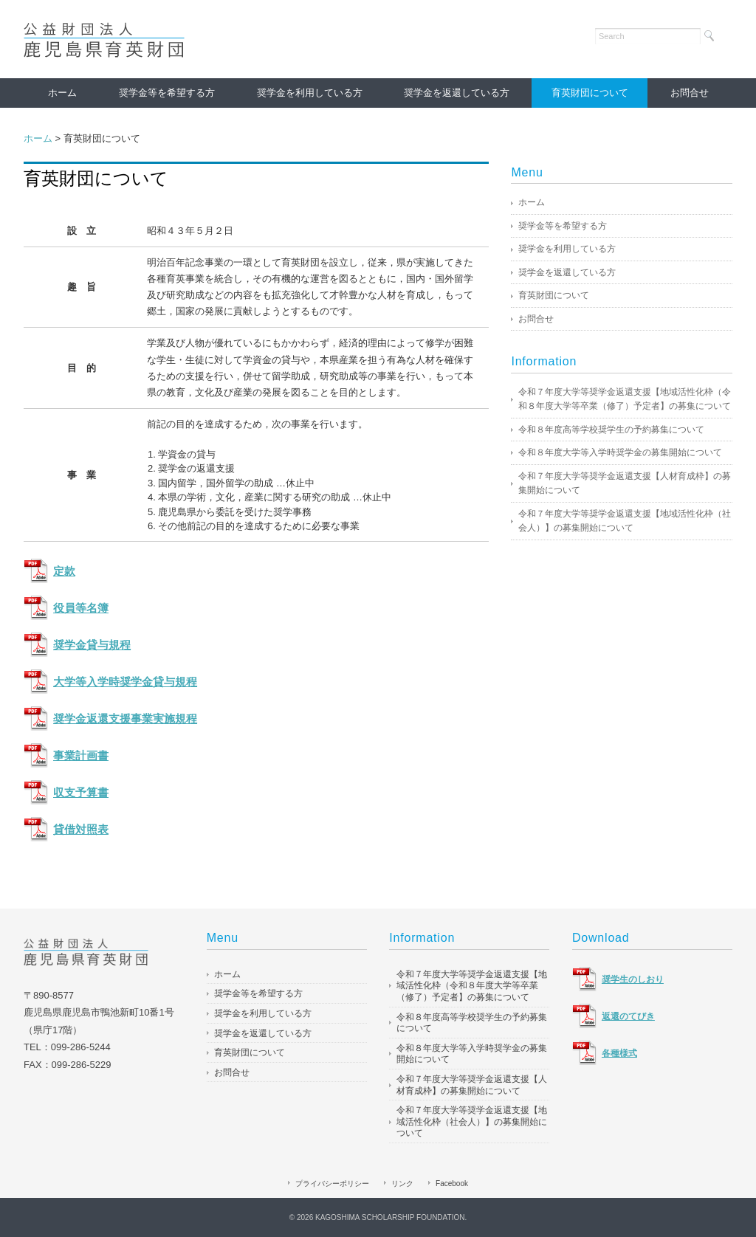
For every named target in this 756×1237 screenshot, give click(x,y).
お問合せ (689, 92)
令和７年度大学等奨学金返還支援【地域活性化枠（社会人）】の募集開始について (624, 521)
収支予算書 (81, 793)
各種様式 (619, 1053)
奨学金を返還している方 (456, 92)
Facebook (452, 1183)
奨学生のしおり (633, 979)
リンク (402, 1183)
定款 (64, 571)
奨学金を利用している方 (309, 92)
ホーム (62, 92)
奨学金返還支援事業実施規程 (125, 719)
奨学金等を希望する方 (167, 92)
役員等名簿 (81, 608)
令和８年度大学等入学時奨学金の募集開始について (620, 452)
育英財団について (589, 92)
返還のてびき (628, 1016)
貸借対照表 (81, 829)
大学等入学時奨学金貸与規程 (125, 682)
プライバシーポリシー (332, 1183)
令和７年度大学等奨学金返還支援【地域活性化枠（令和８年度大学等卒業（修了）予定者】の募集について (624, 399)
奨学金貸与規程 (92, 645)
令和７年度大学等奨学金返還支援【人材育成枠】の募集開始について (624, 483)
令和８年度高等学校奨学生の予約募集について (611, 429)
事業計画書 (81, 756)
